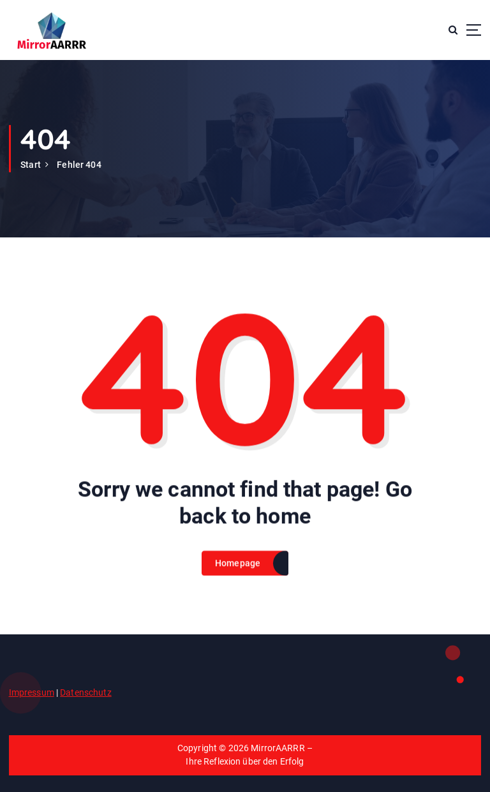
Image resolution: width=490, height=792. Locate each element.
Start (30, 165)
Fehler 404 (79, 165)
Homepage (238, 575)
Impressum (31, 692)
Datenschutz (86, 692)
